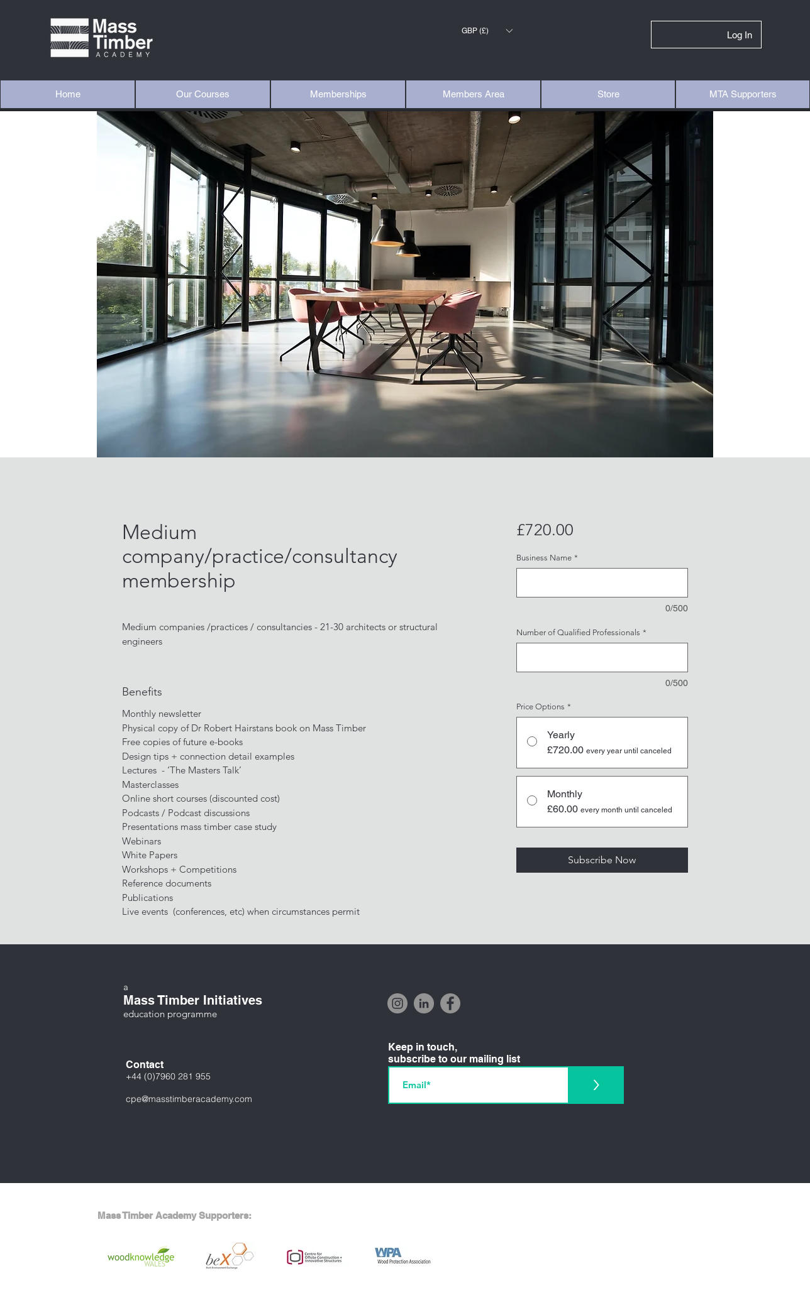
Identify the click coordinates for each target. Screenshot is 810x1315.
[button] (486, 31)
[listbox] (486, 31)
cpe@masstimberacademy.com (189, 1099)
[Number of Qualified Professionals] (602, 657)
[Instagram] (397, 1003)
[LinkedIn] (424, 1003)
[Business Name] (602, 583)
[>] (596, 1085)
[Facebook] (450, 1003)
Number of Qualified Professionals (581, 632)
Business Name (547, 557)
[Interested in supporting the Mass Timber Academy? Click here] (404, 1302)
